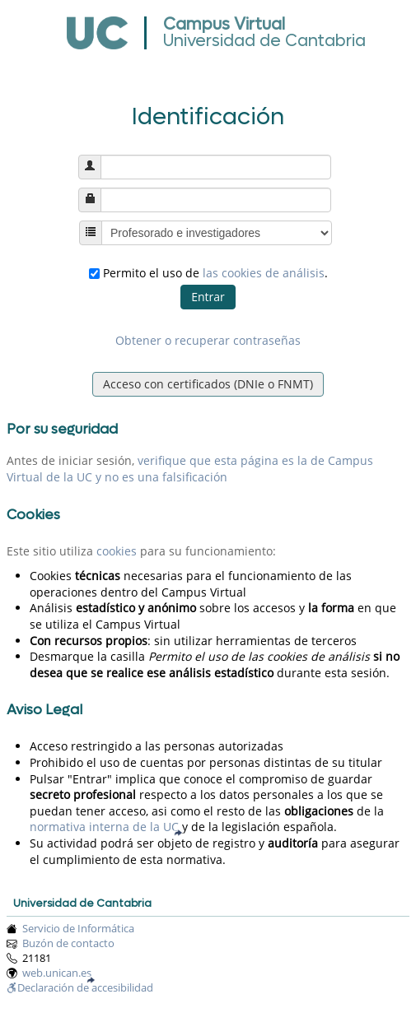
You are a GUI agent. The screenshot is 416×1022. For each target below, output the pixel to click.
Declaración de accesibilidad (80, 988)
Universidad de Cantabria (264, 41)
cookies (116, 551)
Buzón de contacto (68, 943)
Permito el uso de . (208, 273)
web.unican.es (56, 973)
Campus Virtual (224, 24)
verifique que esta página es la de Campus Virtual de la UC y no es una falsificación (190, 469)
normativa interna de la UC (104, 826)
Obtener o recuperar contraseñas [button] (208, 340)
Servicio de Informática (78, 929)
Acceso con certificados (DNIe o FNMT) (208, 384)
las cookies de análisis (264, 273)
